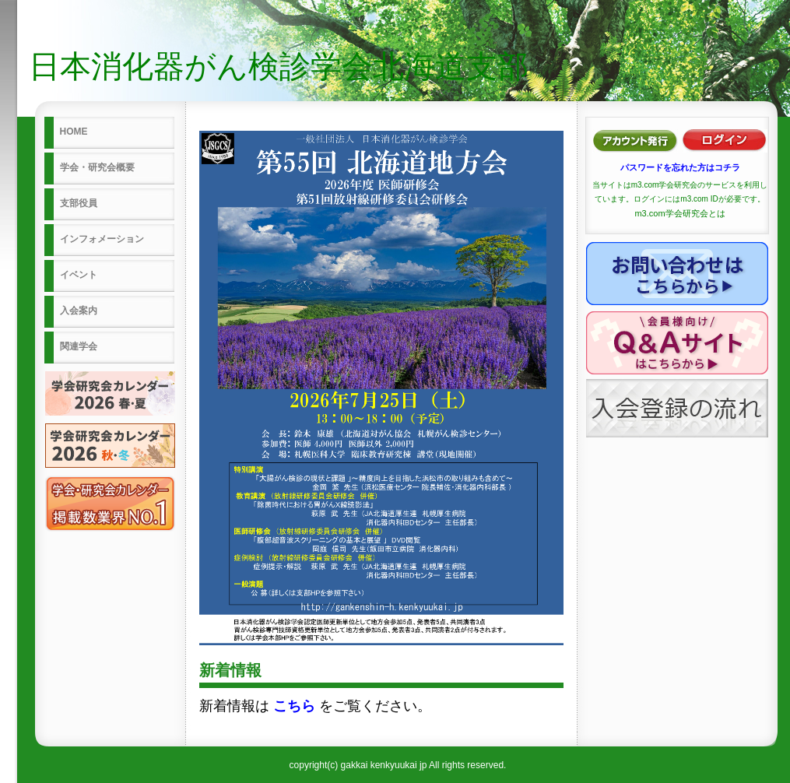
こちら (294, 706)
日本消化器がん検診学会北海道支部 (278, 66)
